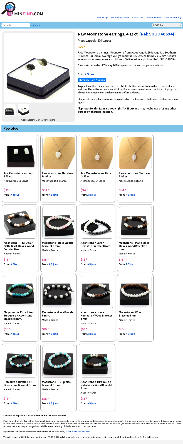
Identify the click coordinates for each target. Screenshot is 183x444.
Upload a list (36, 25)
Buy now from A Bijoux (92, 79)
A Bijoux (15, 194)
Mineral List (137, 17)
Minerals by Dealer (120, 17)
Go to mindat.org (172, 17)
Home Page (102, 17)
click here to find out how (77, 431)
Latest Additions (153, 17)
